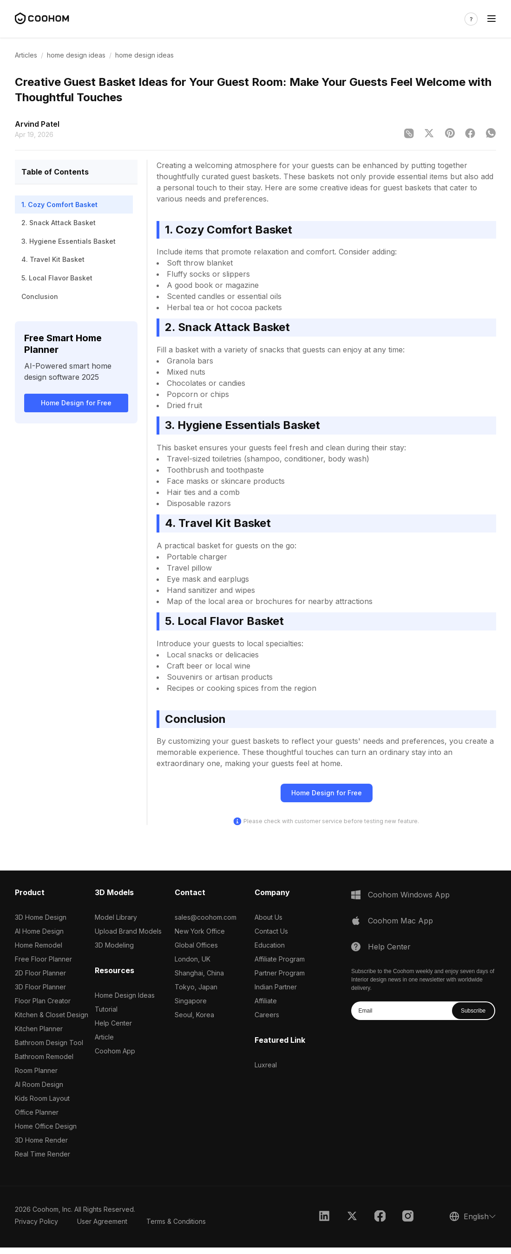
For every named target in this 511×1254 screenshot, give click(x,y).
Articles (26, 55)
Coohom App (115, 1051)
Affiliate (266, 1001)
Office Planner (37, 1112)
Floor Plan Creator (43, 1001)
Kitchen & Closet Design (51, 1015)
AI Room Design (39, 1084)
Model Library (116, 917)
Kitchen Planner (39, 1029)
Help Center (113, 1023)
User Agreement (102, 1221)
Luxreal (266, 1065)
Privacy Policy (36, 1221)
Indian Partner (276, 987)
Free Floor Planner (43, 959)
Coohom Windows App (409, 894)
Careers (267, 1015)
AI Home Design (39, 931)
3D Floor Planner (40, 987)
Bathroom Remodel (44, 1056)
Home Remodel (38, 945)
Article (104, 1037)
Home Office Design (46, 1126)
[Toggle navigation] (491, 19)
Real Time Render (42, 1154)
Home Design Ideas (125, 995)
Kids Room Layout (42, 1098)
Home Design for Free (76, 403)
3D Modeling (114, 945)
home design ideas (76, 55)
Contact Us (271, 931)
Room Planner (36, 1070)
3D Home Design (40, 917)
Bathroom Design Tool (49, 1042)
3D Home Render (41, 1140)
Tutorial (106, 1009)
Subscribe (473, 1010)
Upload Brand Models (128, 931)
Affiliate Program (280, 959)
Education (270, 945)
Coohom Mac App (400, 920)
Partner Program (280, 973)
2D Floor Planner (40, 973)
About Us (268, 917)
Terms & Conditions (176, 1221)
